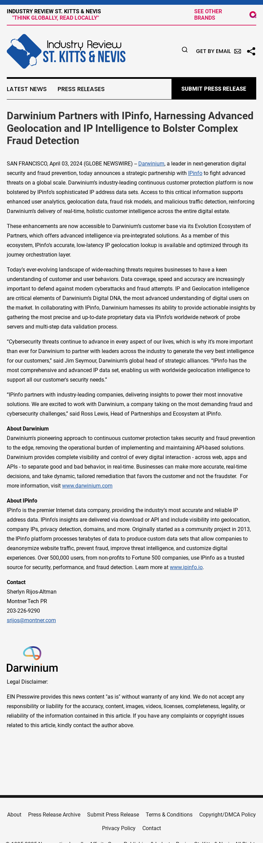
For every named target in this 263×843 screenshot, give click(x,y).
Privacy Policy (119, 828)
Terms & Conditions (169, 814)
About (14, 814)
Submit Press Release (113, 814)
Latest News (27, 89)
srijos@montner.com (31, 620)
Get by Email (218, 51)
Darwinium (151, 163)
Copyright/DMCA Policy (227, 814)
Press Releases (81, 89)
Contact (151, 828)
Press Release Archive (54, 814)
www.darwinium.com (87, 485)
